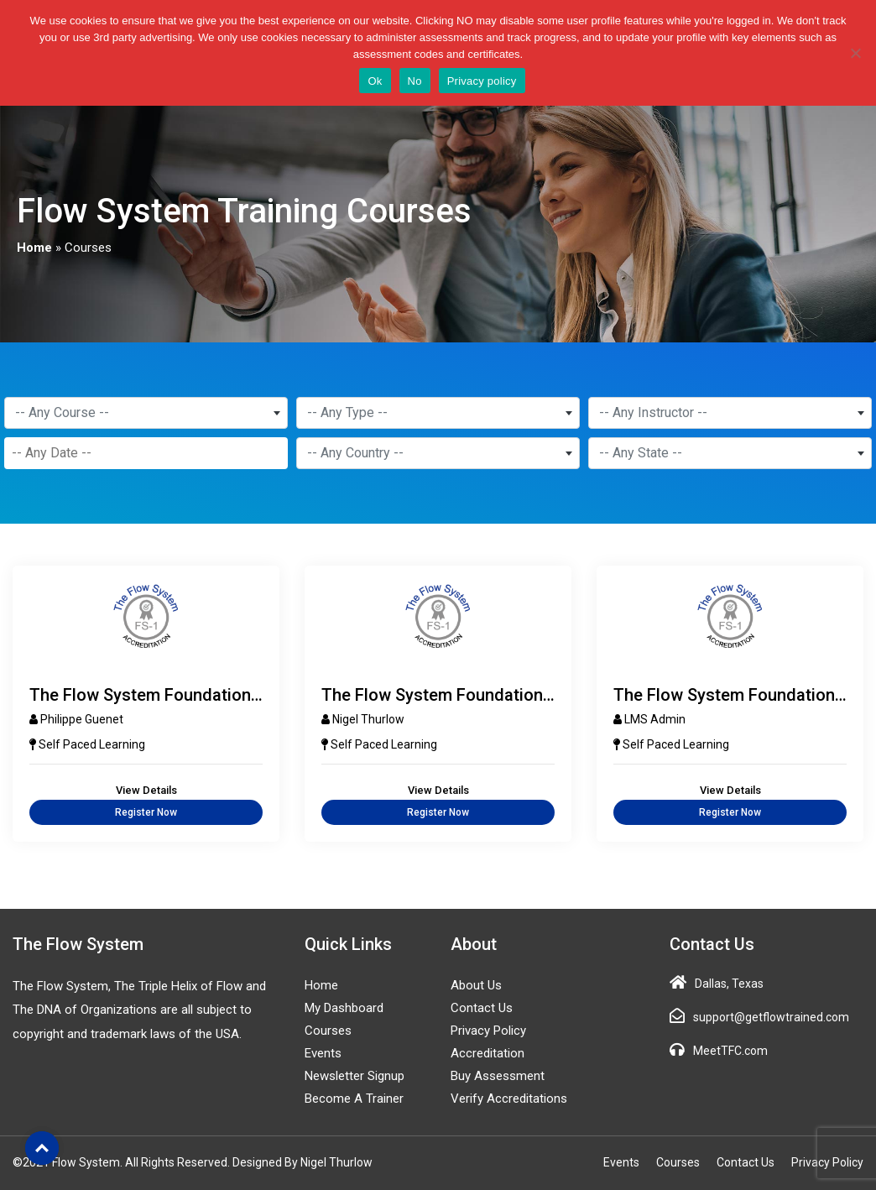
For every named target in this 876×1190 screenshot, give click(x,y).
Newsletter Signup (354, 1075)
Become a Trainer (354, 1098)
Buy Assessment (498, 1075)
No (415, 81)
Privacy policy (482, 81)
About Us (476, 985)
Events (323, 1053)
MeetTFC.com (730, 1050)
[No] (855, 52)
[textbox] (146, 413)
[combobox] (146, 413)
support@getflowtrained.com (771, 1017)
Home (34, 247)
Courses (328, 1030)
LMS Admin (655, 719)
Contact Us (482, 1007)
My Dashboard (344, 1007)
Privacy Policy (488, 1030)
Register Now (146, 812)
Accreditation (487, 1053)
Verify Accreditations (509, 1098)
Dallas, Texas (729, 983)
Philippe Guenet (81, 719)
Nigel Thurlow (368, 719)
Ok (375, 81)
